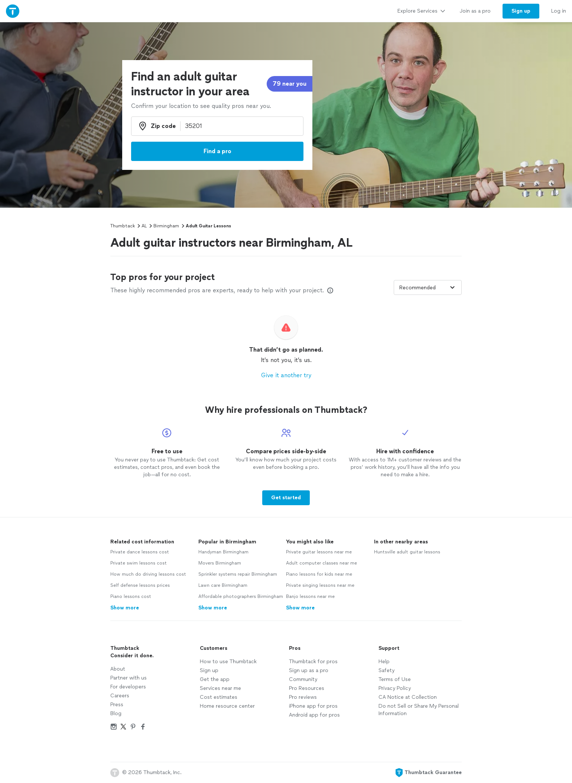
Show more (124, 608)
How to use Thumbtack (228, 661)
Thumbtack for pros (313, 661)
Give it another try (286, 375)
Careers (119, 695)
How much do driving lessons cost (148, 574)
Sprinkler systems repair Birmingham (237, 574)
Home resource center (227, 706)
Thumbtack (122, 225)
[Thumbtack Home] (12, 11)
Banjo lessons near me (310, 596)
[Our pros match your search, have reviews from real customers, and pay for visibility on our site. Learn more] (330, 290)
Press (116, 704)
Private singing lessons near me (320, 585)
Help (384, 661)
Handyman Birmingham (223, 552)
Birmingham (166, 225)
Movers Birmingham (219, 563)
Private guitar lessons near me (319, 552)
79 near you (289, 83)
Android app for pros (314, 715)
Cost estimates (218, 697)
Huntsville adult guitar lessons (407, 552)
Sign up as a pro (308, 670)
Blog (115, 713)
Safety (386, 670)
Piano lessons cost (130, 596)
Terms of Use (394, 679)
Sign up (209, 670)
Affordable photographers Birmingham (240, 596)
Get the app (215, 679)
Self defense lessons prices (140, 585)
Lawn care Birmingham (222, 585)
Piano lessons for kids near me (319, 574)
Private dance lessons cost (139, 552)
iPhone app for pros (313, 706)
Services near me (220, 688)
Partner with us (128, 678)
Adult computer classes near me (321, 563)
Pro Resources (306, 688)
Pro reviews (303, 697)
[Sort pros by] (428, 287)
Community (303, 679)
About (117, 669)
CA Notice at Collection (407, 697)
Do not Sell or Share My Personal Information (418, 710)
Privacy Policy (394, 688)
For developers (128, 687)
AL (144, 225)
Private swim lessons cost (138, 563)
